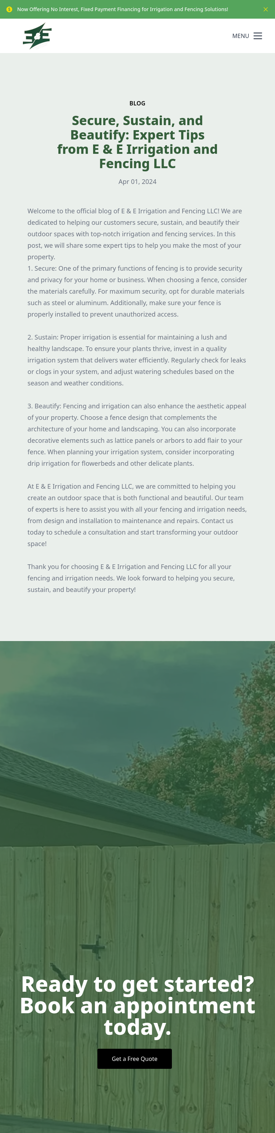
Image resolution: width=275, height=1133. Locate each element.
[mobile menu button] (257, 35)
